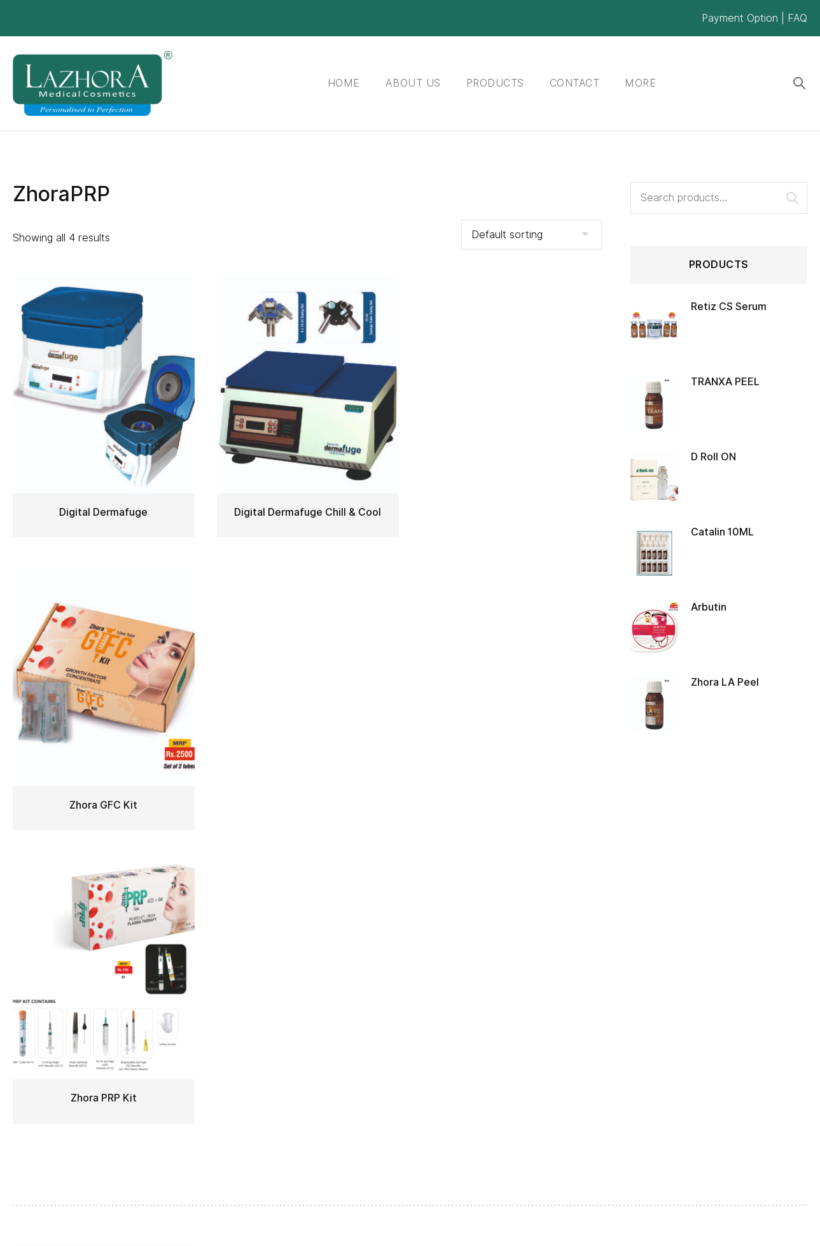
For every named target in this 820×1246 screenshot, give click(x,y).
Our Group (378, 1060)
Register (509, 989)
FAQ (797, 18)
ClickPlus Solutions (319, 1225)
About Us (413, 83)
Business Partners (396, 1036)
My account (517, 1013)
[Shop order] (531, 235)
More (640, 83)
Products (495, 83)
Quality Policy (385, 989)
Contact (575, 83)
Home (344, 83)
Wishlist (506, 1036)
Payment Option (740, 18)
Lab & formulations (397, 1013)
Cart (499, 1060)
